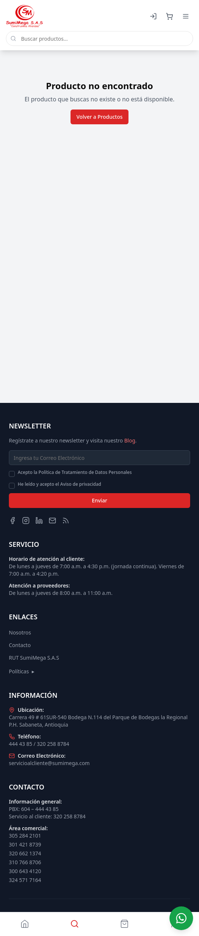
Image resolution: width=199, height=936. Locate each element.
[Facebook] (12, 520)
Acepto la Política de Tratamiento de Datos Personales (75, 472)
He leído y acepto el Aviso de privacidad (59, 484)
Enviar (99, 500)
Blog (129, 440)
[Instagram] (26, 520)
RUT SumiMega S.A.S (34, 657)
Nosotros (20, 632)
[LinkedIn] (39, 520)
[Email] (52, 520)
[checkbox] (12, 474)
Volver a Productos (99, 116)
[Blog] (65, 520)
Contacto (20, 645)
